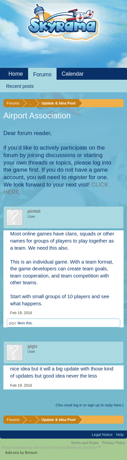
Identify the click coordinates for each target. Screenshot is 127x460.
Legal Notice (102, 435)
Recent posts (20, 86)
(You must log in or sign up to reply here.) (90, 405)
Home (15, 74)
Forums (42, 74)
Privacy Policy (113, 443)
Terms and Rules (85, 443)
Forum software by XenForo (26, 447)
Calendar (73, 74)
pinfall (33, 211)
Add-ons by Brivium (21, 453)
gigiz (13, 323)
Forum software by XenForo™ (76, 447)
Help (120, 435)
